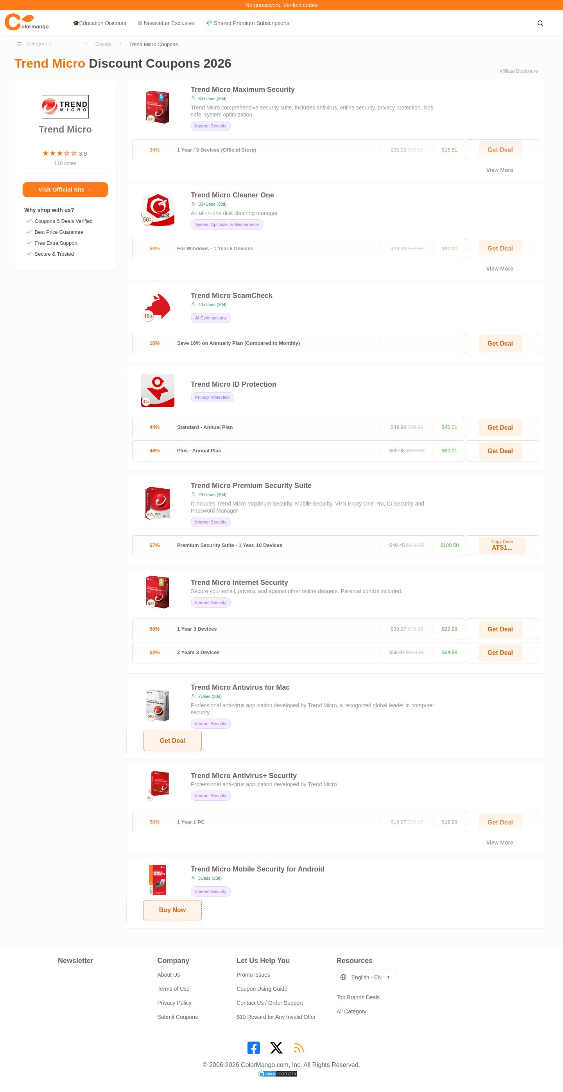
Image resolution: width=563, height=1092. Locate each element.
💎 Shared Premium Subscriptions (247, 23)
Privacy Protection (212, 397)
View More (499, 170)
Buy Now (172, 910)
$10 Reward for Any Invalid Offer (276, 1017)
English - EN (361, 977)
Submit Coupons (178, 1017)
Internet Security (210, 126)
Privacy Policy (175, 1003)
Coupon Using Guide (262, 989)
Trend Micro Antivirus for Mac (240, 687)
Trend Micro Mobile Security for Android (258, 869)
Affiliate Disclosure (518, 71)
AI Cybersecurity (211, 318)
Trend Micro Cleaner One (232, 195)
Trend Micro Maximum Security (243, 89)
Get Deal (500, 343)
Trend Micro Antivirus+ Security (244, 776)
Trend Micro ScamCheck (232, 295)
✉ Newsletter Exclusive (166, 23)
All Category (351, 1011)
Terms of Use (174, 989)
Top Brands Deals (358, 997)
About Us (169, 975)
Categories (39, 44)
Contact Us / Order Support (270, 1003)
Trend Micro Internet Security (239, 582)
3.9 (83, 153)
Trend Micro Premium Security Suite (251, 486)
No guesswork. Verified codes (281, 5)
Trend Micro (65, 124)
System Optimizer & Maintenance (227, 224)
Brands (103, 44)
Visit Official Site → (65, 190)
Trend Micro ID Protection (233, 384)
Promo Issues (253, 975)
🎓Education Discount (100, 23)
